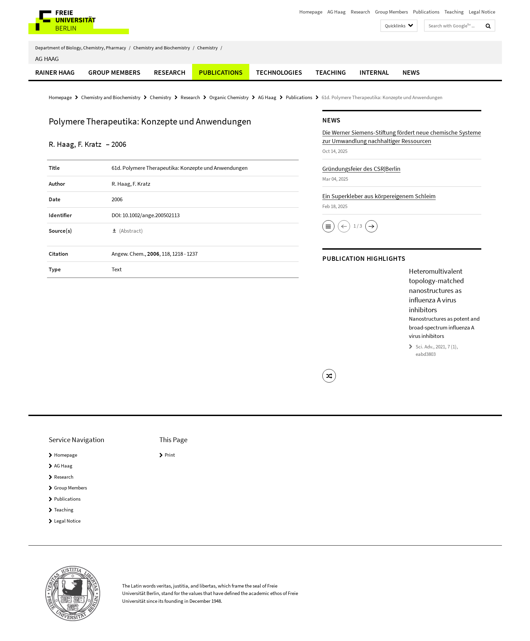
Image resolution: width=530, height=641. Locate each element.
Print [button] (170, 454)
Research (360, 11)
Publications (426, 11)
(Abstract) (131, 230)
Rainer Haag (55, 72)
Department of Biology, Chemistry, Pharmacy (83, 47)
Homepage (310, 11)
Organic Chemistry (229, 97)
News (411, 72)
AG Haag (336, 11)
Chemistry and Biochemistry (163, 47)
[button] (328, 226)
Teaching (454, 11)
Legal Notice (482, 11)
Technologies (279, 72)
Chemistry (209, 47)
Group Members (391, 11)
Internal (374, 72)
